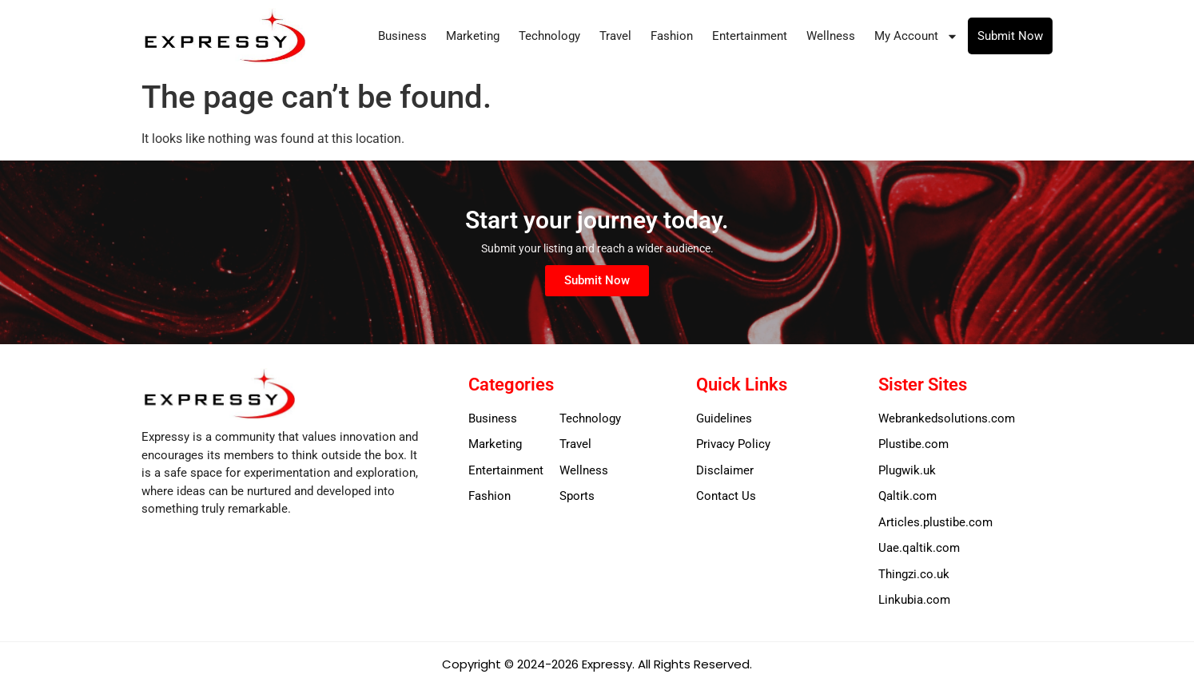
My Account (916, 36)
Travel (615, 36)
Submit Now (1010, 36)
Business (402, 36)
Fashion (672, 36)
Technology (549, 36)
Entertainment (749, 36)
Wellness (830, 36)
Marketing (472, 36)
